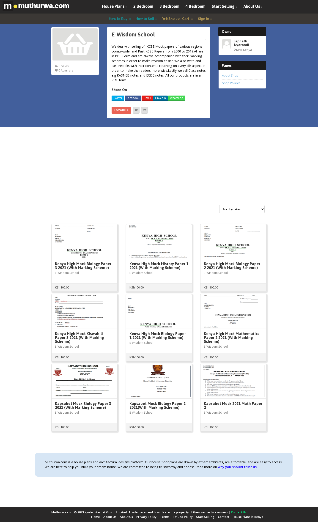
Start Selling (223, 6)
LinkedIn (160, 98)
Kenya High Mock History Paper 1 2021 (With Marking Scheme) (158, 265)
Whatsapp (176, 98)
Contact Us (239, 512)
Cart (176, 19)
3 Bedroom (169, 6)
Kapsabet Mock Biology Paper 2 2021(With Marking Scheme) (157, 405)
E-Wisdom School (67, 273)
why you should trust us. (238, 467)
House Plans (113, 6)
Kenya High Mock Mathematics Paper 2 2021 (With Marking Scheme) (231, 337)
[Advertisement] (159, 171)
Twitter (117, 98)
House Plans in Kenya (248, 517)
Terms (164, 517)
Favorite (121, 110)
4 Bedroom (196, 6)
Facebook (132, 98)
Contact (223, 517)
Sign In (203, 19)
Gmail (147, 98)
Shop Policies (231, 83)
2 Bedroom (143, 6)
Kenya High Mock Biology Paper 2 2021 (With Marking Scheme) (232, 265)
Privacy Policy (146, 517)
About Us (252, 6)
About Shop (230, 75)
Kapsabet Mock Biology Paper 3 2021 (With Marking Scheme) (83, 405)
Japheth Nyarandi (241, 43)
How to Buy (118, 19)
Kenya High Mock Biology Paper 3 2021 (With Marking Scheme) (83, 265)
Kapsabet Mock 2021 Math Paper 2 (233, 405)
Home (95, 517)
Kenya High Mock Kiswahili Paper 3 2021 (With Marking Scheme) (79, 337)
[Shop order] (242, 209)
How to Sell (144, 19)
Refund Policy (183, 517)
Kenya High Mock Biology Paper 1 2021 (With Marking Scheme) (157, 335)
